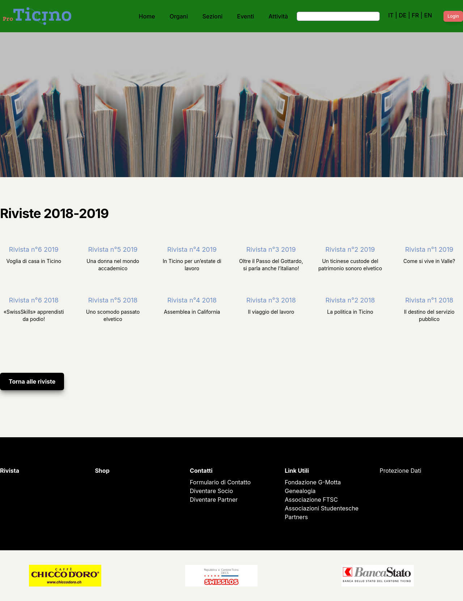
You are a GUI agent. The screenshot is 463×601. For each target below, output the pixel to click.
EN (428, 15)
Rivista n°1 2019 (429, 249)
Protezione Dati (400, 470)
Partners (296, 517)
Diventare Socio (211, 490)
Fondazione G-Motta (313, 482)
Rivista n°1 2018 (429, 300)
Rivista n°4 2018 (192, 300)
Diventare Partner (214, 499)
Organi (179, 16)
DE (402, 15)
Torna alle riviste (32, 381)
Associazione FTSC (311, 499)
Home (147, 16)
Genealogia (300, 490)
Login (453, 16)
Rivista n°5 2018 (112, 300)
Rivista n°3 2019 (271, 249)
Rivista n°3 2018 (271, 300)
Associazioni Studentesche (321, 508)
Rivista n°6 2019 (34, 249)
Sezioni (213, 16)
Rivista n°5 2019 (112, 249)
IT (391, 15)
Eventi (245, 16)
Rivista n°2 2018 (350, 300)
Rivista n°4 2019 (192, 249)
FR (415, 15)
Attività (278, 16)
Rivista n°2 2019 (350, 249)
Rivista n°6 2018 (34, 300)
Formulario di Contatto (220, 482)
